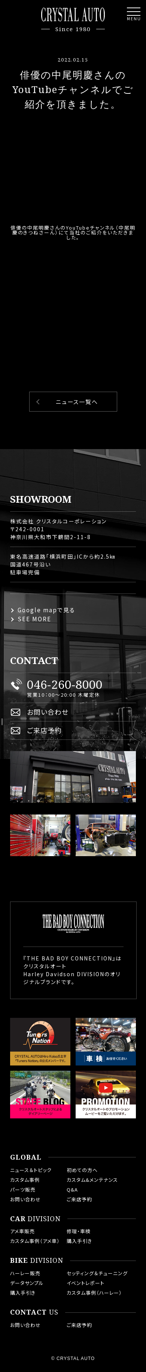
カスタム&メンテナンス (92, 1179)
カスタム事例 (25, 1179)
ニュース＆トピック (31, 1170)
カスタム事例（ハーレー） (94, 1292)
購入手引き (79, 1240)
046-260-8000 (65, 684)
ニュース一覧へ (77, 402)
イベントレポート (85, 1282)
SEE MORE (34, 619)
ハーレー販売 (25, 1273)
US (34, 1312)
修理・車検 (79, 1231)
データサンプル (27, 1282)
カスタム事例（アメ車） (35, 1240)
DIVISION (35, 1219)
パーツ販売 (23, 1189)
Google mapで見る (46, 610)
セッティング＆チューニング (97, 1273)
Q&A (72, 1189)
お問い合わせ (48, 712)
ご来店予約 (44, 730)
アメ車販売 (22, 1231)
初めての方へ (82, 1170)
